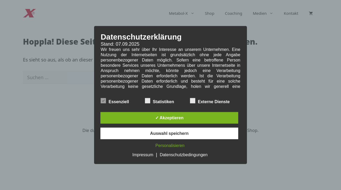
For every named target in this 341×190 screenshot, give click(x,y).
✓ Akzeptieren (169, 118)
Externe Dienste (210, 101)
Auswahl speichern (169, 133)
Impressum (142, 155)
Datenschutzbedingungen (183, 155)
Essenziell (115, 101)
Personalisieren (169, 145)
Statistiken (159, 101)
